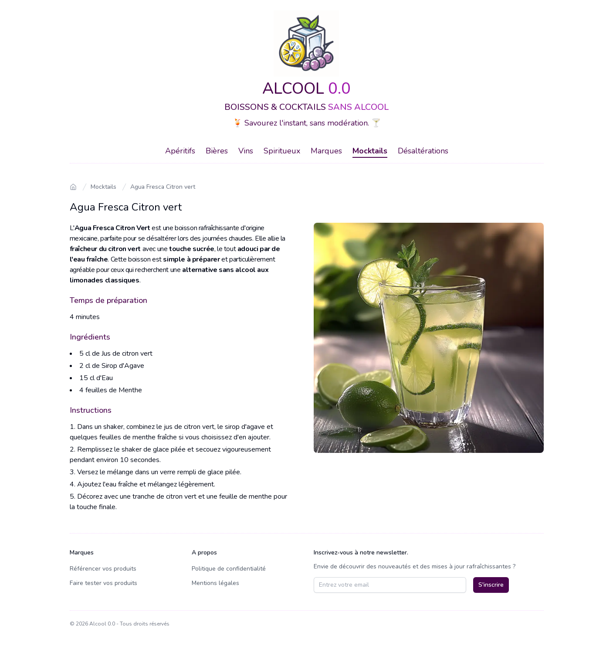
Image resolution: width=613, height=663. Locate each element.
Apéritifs (180, 151)
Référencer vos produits (103, 568)
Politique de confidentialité (229, 568)
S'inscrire (491, 585)
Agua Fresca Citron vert (162, 187)
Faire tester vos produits (103, 583)
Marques (326, 151)
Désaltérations (423, 151)
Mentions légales (215, 583)
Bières (217, 151)
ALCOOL (306, 88)
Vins (245, 151)
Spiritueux (282, 151)
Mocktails (369, 151)
